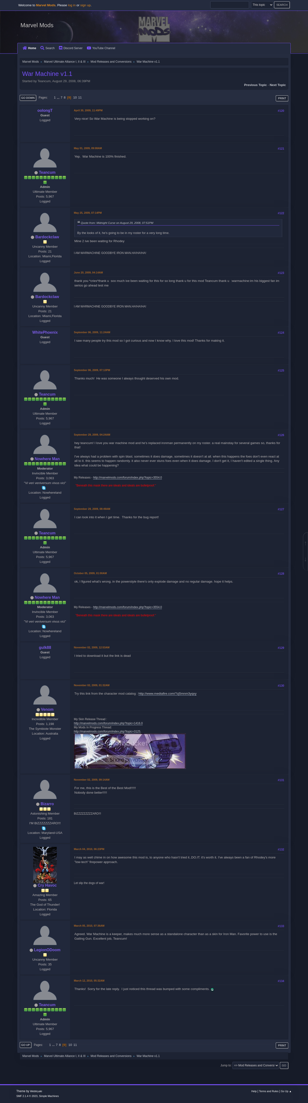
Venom (47, 709)
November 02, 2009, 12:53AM (91, 647)
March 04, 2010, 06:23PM (89, 849)
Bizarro (47, 804)
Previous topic (255, 85)
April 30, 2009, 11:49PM (88, 110)
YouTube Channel (101, 48)
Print (282, 98)
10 (75, 97)
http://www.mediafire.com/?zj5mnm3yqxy (167, 693)
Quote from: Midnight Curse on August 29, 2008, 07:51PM (117, 222)
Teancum (47, 172)
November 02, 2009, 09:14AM (91, 779)
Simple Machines (49, 1096)
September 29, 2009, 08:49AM (92, 508)
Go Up (25, 1044)
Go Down (28, 97)
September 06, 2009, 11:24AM (92, 332)
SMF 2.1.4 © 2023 (27, 1096)
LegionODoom (47, 950)
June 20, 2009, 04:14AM (88, 272)
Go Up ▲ (286, 1091)
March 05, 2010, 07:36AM (89, 925)
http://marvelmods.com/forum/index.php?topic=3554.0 (127, 477)
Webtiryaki (36, 1091)
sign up (85, 5)
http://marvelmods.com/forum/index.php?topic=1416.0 (108, 723)
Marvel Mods (36, 25)
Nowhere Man (47, 459)
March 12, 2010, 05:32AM (89, 980)
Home (29, 48)
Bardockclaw (47, 237)
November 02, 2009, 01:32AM (91, 685)
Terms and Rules (269, 1091)
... (58, 97)
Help (254, 1091)
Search (47, 48)
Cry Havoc (47, 885)
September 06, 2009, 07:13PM (92, 370)
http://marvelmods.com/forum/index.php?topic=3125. (107, 731)
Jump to (225, 1065)
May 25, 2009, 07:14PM (88, 212)
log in (72, 5)
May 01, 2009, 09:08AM (88, 148)
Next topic (278, 85)
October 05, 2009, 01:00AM (90, 573)
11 (80, 97)
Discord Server (71, 48)
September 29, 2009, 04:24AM (92, 434)
